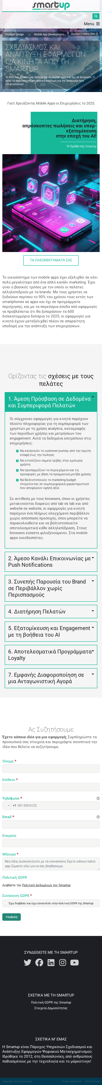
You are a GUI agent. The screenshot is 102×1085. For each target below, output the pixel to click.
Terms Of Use (92, 1081)
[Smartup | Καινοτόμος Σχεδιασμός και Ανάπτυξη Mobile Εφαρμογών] (51, 5)
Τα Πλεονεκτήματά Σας (51, 260)
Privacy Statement (72, 1081)
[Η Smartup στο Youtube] (74, 962)
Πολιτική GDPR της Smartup (51, 1002)
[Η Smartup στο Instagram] (63, 962)
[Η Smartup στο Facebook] (39, 962)
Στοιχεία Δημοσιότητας (51, 1008)
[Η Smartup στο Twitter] (27, 962)
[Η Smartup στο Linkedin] (51, 962)
